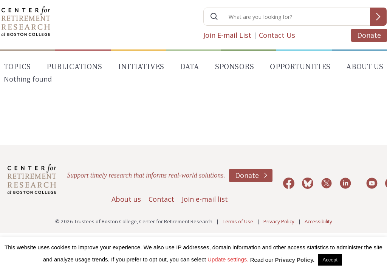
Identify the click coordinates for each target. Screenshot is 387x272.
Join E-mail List (227, 35)
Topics (17, 67)
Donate (369, 35)
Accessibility (318, 221)
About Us (364, 67)
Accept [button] (329, 260)
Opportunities (300, 67)
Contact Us (277, 35)
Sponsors (234, 67)
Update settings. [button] (227, 259)
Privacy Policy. (295, 260)
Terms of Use (238, 221)
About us (126, 199)
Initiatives (141, 67)
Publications (74, 67)
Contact (161, 199)
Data (189, 67)
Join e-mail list (205, 199)
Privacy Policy (278, 221)
